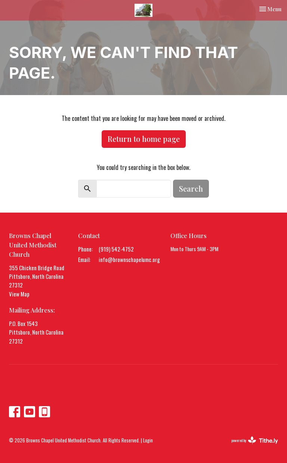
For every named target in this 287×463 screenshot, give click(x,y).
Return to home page (144, 139)
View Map (19, 294)
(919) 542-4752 (116, 249)
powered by (254, 440)
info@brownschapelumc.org (129, 259)
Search (191, 188)
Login (148, 440)
